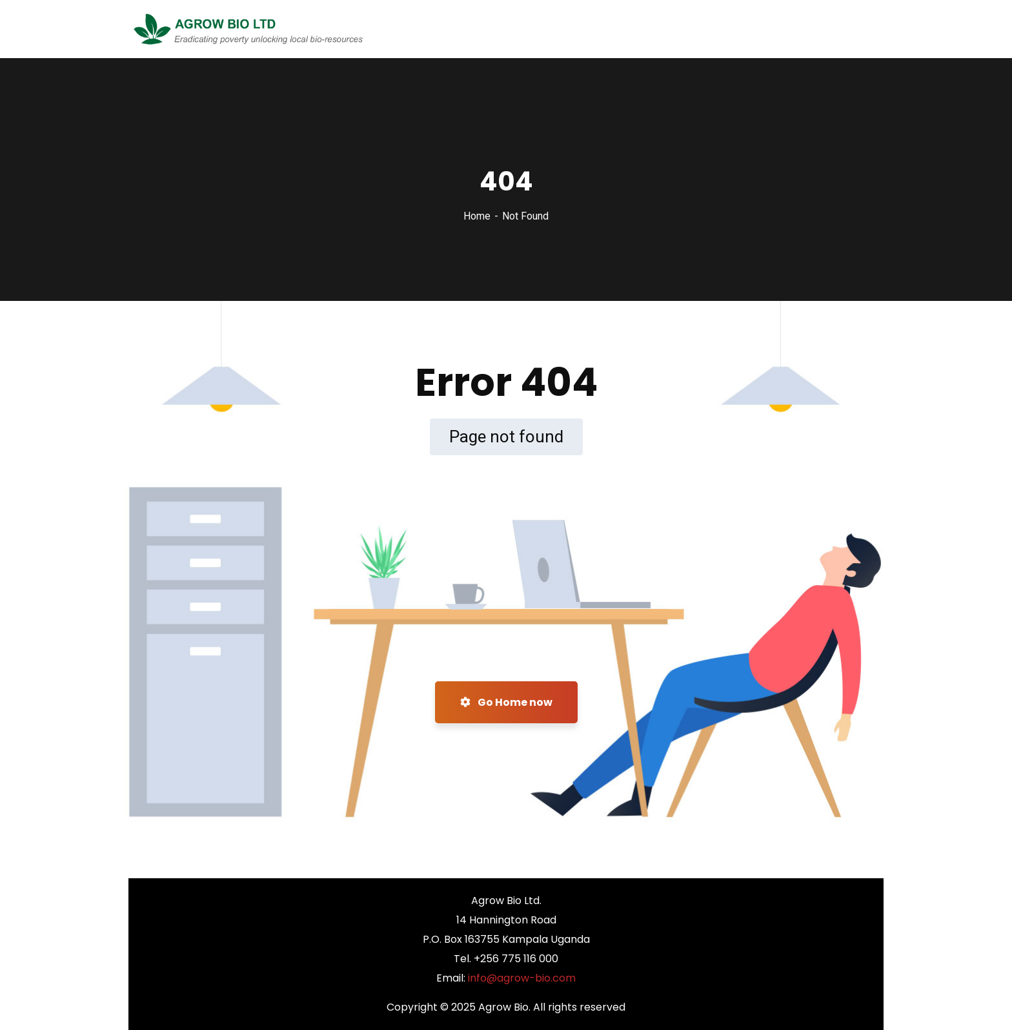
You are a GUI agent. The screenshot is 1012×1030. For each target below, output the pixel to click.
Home (477, 216)
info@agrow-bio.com (522, 978)
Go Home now (506, 702)
